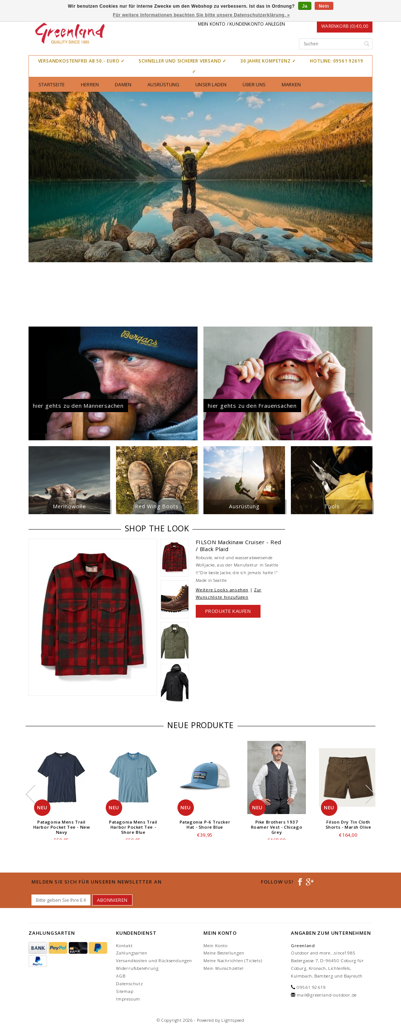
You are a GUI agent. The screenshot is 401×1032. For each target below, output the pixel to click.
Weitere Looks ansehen (222, 589)
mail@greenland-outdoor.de (327, 995)
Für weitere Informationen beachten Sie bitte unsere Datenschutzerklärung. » (201, 15)
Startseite (51, 84)
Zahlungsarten (131, 953)
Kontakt (124, 945)
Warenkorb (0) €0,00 (344, 26)
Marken (291, 84)
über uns (254, 84)
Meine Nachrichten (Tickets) (232, 960)
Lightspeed (232, 1020)
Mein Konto (215, 945)
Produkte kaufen (228, 611)
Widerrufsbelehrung (137, 968)
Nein (324, 6)
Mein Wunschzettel (223, 968)
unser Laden (210, 84)
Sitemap (125, 991)
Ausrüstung (163, 84)
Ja (305, 6)
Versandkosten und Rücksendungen (154, 960)
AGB (120, 976)
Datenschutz (129, 983)
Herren (90, 84)
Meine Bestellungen (223, 953)
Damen (123, 84)
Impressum (128, 999)
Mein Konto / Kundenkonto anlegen (241, 24)
